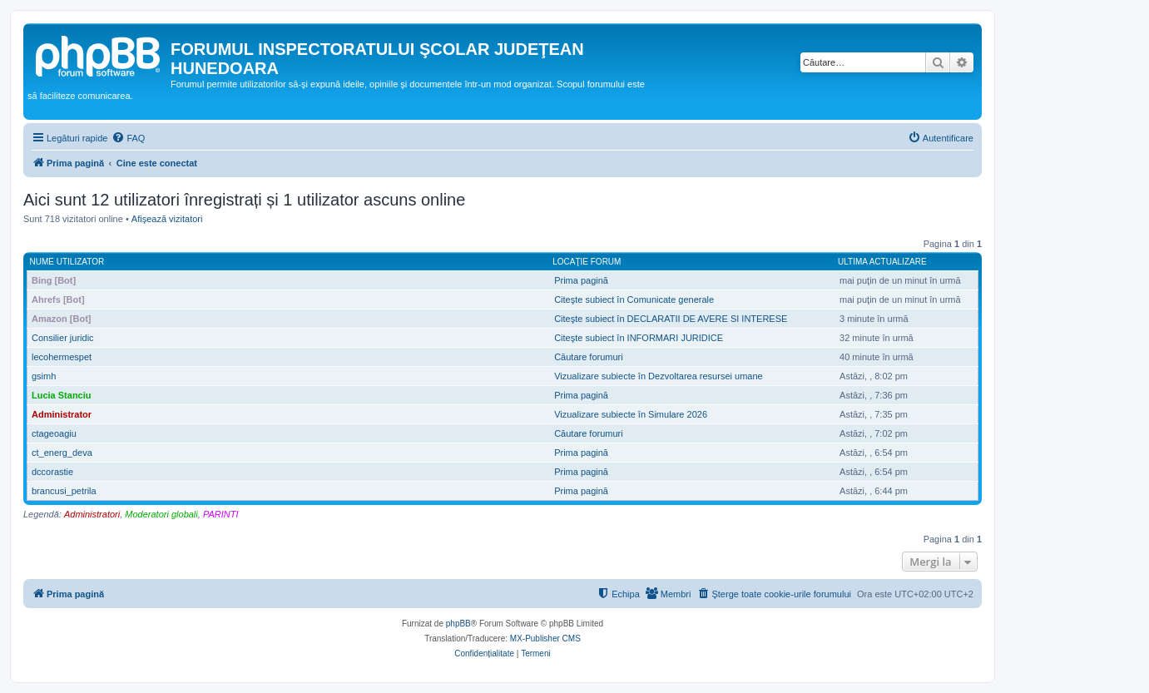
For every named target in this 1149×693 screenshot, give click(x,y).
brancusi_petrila (64, 491)
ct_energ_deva (62, 453)
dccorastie (52, 472)
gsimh (44, 376)
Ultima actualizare (882, 261)
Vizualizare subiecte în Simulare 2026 (630, 414)
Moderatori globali (161, 514)
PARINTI (221, 514)
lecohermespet (62, 357)
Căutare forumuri (588, 357)
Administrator (62, 414)
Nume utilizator (67, 261)
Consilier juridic (63, 338)
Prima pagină (581, 280)
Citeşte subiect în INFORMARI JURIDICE (638, 338)
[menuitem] (128, 138)
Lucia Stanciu (62, 395)
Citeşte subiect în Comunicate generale (634, 299)
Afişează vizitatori (167, 219)
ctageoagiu (54, 433)
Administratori (92, 514)
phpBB (458, 623)
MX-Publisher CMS (545, 638)
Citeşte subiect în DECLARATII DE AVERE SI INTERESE (670, 319)
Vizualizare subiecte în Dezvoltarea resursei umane (658, 376)
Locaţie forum (586, 261)
